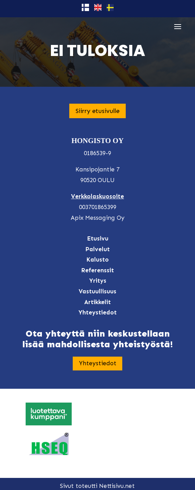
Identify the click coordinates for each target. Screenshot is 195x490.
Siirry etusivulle (97, 111)
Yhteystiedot (97, 363)
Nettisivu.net (117, 485)
